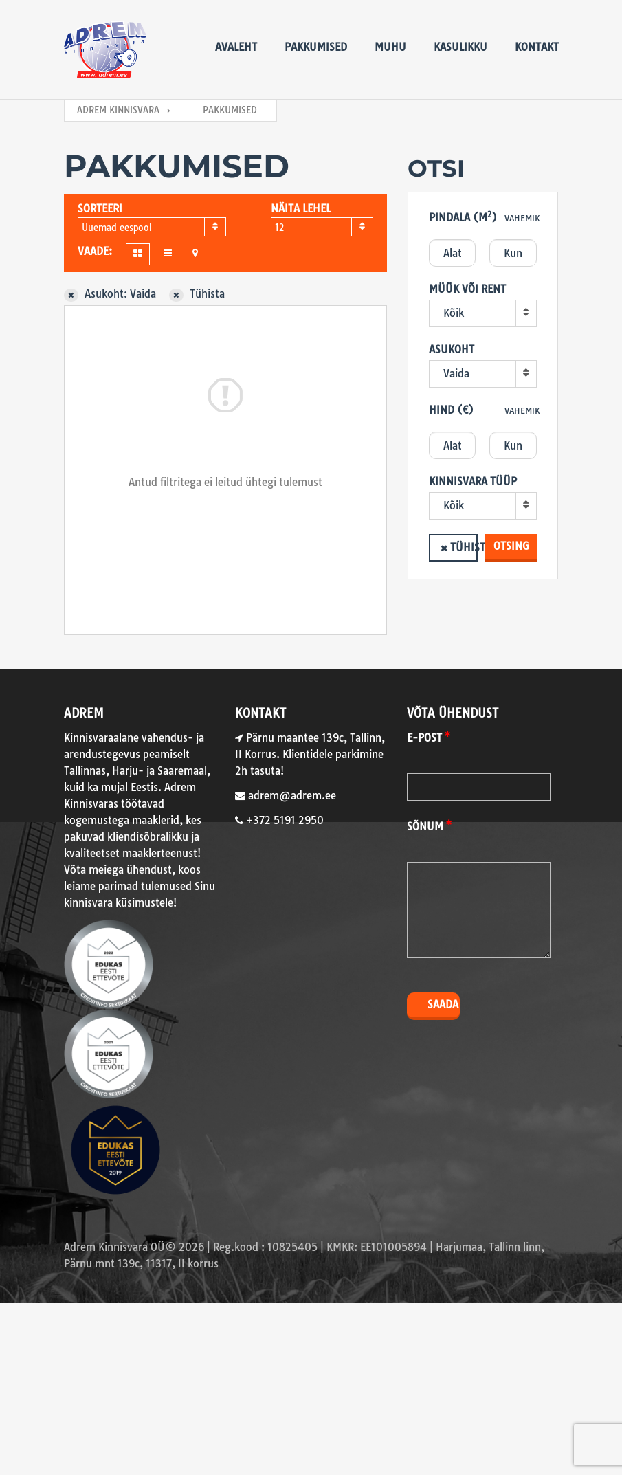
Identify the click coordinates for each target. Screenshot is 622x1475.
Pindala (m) (463, 217)
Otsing (511, 546)
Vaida (456, 373)
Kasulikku (460, 47)
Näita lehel (301, 208)
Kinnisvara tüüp (473, 481)
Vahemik (522, 218)
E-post (424, 737)
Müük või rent (467, 289)
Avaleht (236, 47)
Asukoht (451, 349)
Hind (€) (451, 410)
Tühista (464, 547)
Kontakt (537, 47)
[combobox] (152, 226)
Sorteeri (100, 208)
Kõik (453, 313)
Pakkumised (316, 47)
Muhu (390, 47)
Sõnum (425, 826)
